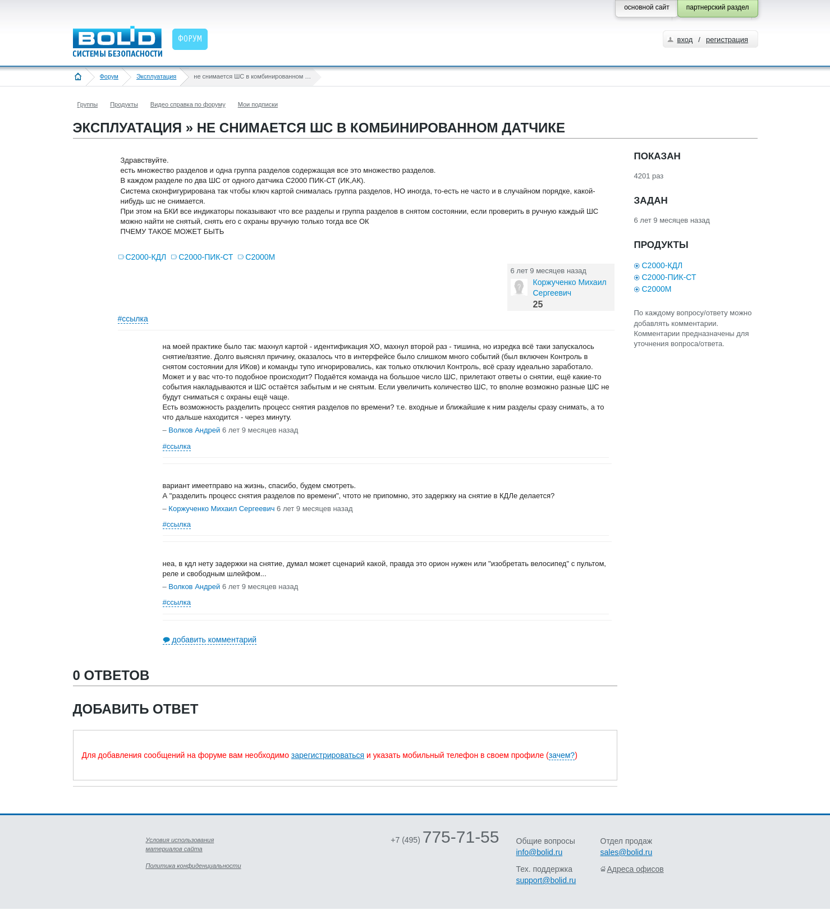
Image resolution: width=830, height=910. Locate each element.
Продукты (124, 104)
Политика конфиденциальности (193, 865)
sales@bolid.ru (626, 852)
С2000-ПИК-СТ (205, 256)
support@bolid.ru (546, 880)
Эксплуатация (156, 76)
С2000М (260, 256)
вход (685, 39)
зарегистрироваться (327, 755)
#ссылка (133, 318)
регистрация (727, 39)
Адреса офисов (635, 869)
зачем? (562, 755)
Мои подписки (258, 104)
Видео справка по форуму (188, 104)
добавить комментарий (214, 639)
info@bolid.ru (539, 852)
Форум (109, 76)
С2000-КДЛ (146, 256)
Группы (87, 104)
